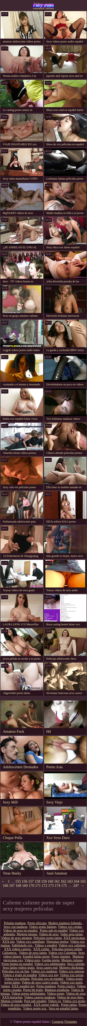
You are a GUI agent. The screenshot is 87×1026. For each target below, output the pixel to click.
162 (63, 881)
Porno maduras (46, 986)
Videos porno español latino (43, 5)
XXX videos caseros (18, 949)
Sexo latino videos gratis (19, 967)
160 (50, 881)
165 (83, 881)
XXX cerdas (41, 949)
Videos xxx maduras (44, 971)
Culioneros (9, 953)
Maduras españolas (57, 990)
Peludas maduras (15, 923)
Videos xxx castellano (30, 941)
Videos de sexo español (16, 1005)
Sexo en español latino (63, 1008)
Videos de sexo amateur (16, 938)
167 (12, 885)
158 (37, 881)
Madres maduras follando (65, 923)
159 (44, 881)
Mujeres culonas (72, 960)
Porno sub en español (54, 930)
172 (44, 885)
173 (51, 885)
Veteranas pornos (57, 941)
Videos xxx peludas (17, 979)
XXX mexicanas (74, 938)
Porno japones (61, 956)
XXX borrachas (12, 997)
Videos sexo (32, 960)
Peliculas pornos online (67, 949)
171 (38, 885)
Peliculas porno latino (48, 938)
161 (57, 881)
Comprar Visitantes (64, 1021)
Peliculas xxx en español (47, 979)
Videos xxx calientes (71, 945)
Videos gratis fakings (42, 927)
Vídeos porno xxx (35, 1008)
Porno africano (37, 923)
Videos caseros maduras (39, 997)
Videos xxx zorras (72, 975)
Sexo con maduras (16, 927)
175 (64, 885)
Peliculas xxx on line (15, 971)
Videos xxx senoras (71, 971)
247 (76, 885)
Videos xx (54, 1001)
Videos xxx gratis (73, 1001)
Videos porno (55, 993)
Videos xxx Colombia (62, 953)
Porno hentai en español (17, 964)
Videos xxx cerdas (70, 927)
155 (18, 881)
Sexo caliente (75, 964)
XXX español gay (23, 986)
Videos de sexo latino (33, 953)
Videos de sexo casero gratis (40, 982)
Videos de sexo (49, 934)
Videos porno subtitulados (28, 993)
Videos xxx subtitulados (50, 964)
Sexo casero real (47, 967)
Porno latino (69, 1005)
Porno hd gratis (33, 990)
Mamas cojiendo (12, 1001)
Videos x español (46, 945)
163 (70, 881)
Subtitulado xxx (22, 945)
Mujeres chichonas (71, 967)
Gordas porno (51, 960)
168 (18, 885)
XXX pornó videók (46, 1005)
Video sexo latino (71, 934)
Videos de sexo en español (20, 930)
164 (76, 881)
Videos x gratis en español (20, 975)
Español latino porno (36, 956)
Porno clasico (66, 986)
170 (31, 885)
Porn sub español (35, 1001)
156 (24, 881)
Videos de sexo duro (70, 997)
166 (5, 885)
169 (25, 885)
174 (57, 885)
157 (31, 881)
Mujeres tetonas (27, 934)
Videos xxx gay (48, 975)
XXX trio (8, 941)
